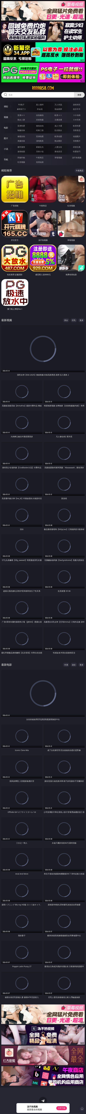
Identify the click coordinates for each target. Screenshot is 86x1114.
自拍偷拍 (40, 115)
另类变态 (76, 130)
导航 (6, 159)
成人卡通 (58, 126)
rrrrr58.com (43, 88)
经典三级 (40, 130)
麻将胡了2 (21, 109)
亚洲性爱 (21, 126)
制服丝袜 (21, 130)
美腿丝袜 (21, 141)
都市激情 (21, 147)
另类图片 (76, 141)
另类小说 (40, 151)
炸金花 (40, 109)
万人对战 (58, 104)
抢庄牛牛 (76, 109)
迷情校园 (21, 151)
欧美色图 (58, 136)
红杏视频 (21, 162)
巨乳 (74, 320)
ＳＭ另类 (76, 119)
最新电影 (6, 664)
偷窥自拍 (21, 136)
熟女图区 (58, 141)
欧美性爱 (76, 126)
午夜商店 (40, 157)
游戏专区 (76, 104)
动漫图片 (76, 136)
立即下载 (61, 1108)
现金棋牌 (58, 109)
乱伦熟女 (58, 130)
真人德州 (40, 104)
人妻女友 (58, 147)
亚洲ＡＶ (21, 115)
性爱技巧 (76, 151)
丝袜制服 (40, 119)
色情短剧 (40, 162)
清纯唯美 (40, 141)
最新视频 (6, 320)
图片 (6, 138)
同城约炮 (21, 157)
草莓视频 (58, 157)
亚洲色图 (40, 136)
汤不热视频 (76, 157)
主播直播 (58, 119)
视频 (6, 117)
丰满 (66, 664)
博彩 (6, 106)
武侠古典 (76, 147)
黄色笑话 (58, 151)
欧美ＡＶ (58, 115)
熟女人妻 (21, 119)
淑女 (74, 664)
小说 (6, 148)
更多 (81, 320)
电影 (6, 127)
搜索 (79, 95)
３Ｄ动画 (76, 115)
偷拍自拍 (40, 126)
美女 (66, 320)
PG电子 (21, 104)
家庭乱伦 (40, 147)
